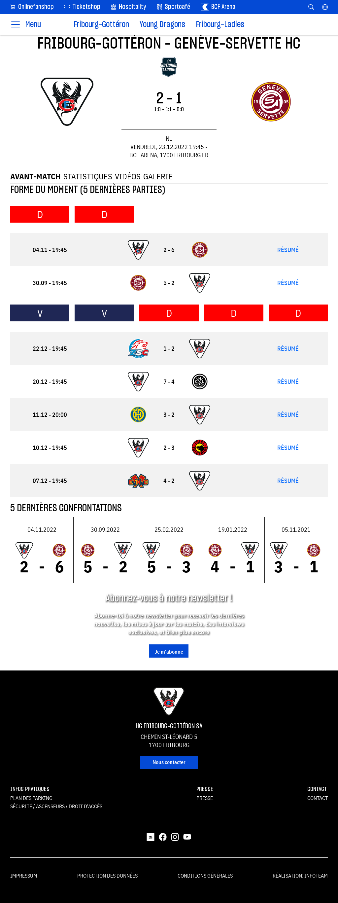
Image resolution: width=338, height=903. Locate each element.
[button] (325, 7)
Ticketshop (82, 6)
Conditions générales (205, 875)
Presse (204, 798)
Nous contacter (169, 762)
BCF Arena (218, 7)
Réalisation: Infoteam (300, 875)
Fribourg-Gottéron (101, 24)
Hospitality (128, 7)
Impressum (23, 875)
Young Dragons (162, 24)
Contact (317, 798)
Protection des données (107, 875)
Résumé (288, 250)
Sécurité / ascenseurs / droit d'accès (56, 806)
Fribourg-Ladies (220, 24)
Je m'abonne (168, 651)
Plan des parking (31, 798)
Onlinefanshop (32, 6)
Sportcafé (173, 7)
